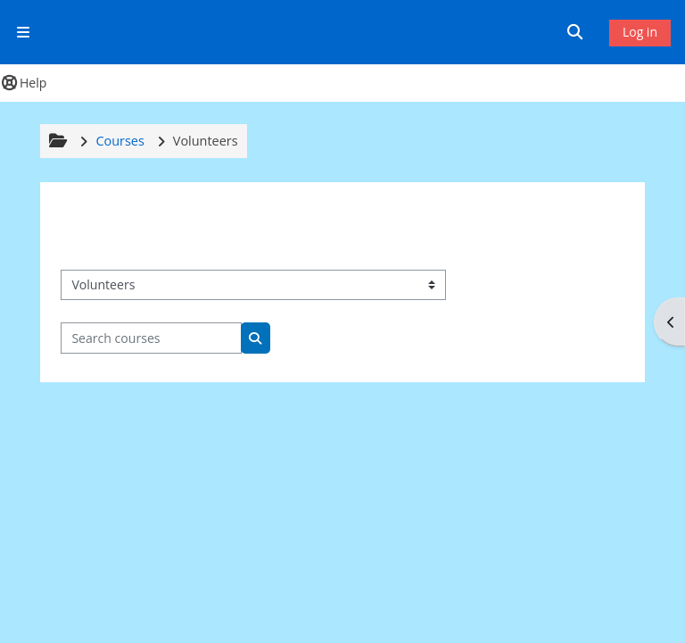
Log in (640, 31)
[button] (577, 32)
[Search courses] (151, 338)
